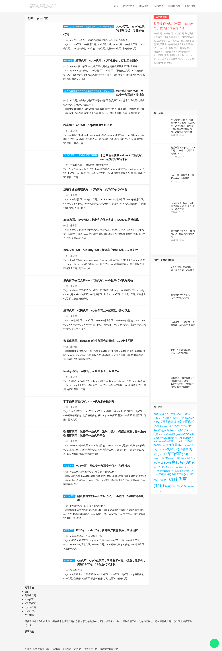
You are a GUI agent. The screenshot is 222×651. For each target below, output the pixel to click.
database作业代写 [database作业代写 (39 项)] (170, 426)
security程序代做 (86, 264)
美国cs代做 (84, 268)
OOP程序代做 (112, 544)
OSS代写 (68, 203)
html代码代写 (75, 199)
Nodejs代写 (115, 381)
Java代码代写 (112, 260)
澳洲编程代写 (137, 264)
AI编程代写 (82, 540)
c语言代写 (190, 5)
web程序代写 (83, 173)
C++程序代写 (89, 44)
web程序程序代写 (102, 74)
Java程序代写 (102, 169)
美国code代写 (79, 238)
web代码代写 (76, 113)
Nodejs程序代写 (108, 108)
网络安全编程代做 (78, 298)
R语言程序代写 (74, 233)
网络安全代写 (78, 79)
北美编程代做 (90, 415)
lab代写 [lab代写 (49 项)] (187, 434)
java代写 (143, 5)
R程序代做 (68, 139)
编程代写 (135, 203)
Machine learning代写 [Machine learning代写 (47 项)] (168, 437)
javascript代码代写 (88, 229)
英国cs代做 (134, 113)
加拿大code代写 (112, 294)
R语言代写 (158, 5)
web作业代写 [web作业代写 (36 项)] (176, 458)
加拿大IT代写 (128, 294)
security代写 (69, 264)
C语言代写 (74, 475)
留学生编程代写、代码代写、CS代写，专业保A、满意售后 (63, 649)
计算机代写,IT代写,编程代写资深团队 (80, 155)
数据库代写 (137, 355)
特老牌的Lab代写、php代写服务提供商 (87, 125)
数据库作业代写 (82, 578)
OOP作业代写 (128, 260)
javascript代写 (101, 574)
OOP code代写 (74, 74)
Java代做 (104, 229)
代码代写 (106, 203)
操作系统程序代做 (118, 385)
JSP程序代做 (106, 290)
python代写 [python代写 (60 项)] (168, 449)
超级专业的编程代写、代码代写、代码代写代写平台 (95, 189)
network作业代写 (116, 135)
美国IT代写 (80, 207)
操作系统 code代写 (97, 385)
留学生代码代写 (134, 74)
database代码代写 (114, 540)
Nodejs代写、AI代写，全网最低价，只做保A (91, 371)
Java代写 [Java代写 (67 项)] (179, 430)
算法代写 (127, 514)
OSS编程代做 (94, 355)
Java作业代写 (130, 44)
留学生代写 (129, 5)
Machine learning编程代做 (76, 544)
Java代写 (117, 44)
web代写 (67, 578)
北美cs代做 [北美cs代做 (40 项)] (167, 471)
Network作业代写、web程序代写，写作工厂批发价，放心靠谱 (183, 206)
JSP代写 (102, 510)
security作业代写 (77, 385)
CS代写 (93, 510)
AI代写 (72, 381)
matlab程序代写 (125, 411)
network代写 (98, 544)
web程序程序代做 (121, 355)
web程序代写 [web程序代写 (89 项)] (176, 462)
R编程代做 (133, 108)
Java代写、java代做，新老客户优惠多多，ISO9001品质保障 (101, 219)
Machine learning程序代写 (112, 199)
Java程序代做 (92, 108)
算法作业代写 (91, 113)
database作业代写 (104, 320)
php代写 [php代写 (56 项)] (175, 444)
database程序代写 (78, 290)
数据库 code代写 (120, 203)
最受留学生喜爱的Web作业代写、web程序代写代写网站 (98, 280)
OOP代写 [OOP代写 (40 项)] (160, 445)
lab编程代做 (83, 381)
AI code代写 (75, 44)
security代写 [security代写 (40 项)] (161, 458)
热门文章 (158, 112)
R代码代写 (129, 290)
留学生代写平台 (110, 649)
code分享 (68, 60)
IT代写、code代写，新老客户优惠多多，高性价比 (107, 530)
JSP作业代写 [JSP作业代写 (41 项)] (171, 434)
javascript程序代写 (78, 445)
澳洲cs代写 (118, 74)
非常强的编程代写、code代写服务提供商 (88, 401)
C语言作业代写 (122, 70)
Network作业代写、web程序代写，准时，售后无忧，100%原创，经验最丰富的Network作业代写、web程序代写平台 (183, 126)
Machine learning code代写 (92, 135)
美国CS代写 (120, 113)
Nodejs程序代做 (135, 199)
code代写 (109, 70)
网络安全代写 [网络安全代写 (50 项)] (175, 486)
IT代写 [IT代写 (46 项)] (186, 426)
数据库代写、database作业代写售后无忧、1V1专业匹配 (98, 340)
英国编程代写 (85, 359)
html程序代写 (75, 260)
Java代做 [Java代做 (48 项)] (161, 430)
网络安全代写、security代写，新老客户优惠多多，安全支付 (100, 250)
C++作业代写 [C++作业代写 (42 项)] (167, 418)
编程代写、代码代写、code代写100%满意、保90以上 (96, 310)
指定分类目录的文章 (164, 260)
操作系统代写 (89, 449)
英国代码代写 (70, 484)
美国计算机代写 (75, 143)
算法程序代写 (122, 480)
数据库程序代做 (75, 453)
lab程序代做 (110, 411)
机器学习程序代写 (118, 578)
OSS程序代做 (79, 48)
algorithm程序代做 (78, 70)
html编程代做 (104, 44)
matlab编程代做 (97, 445)
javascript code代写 (94, 260)
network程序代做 (93, 324)
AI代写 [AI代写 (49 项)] (160, 414)
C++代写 (73, 169)
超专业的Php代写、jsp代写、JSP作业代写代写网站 (183, 234)
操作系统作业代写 (113, 233)
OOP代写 (114, 574)
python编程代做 (92, 203)
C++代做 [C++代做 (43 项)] (173, 414)
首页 (116, 5)
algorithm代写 (76, 350)
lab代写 (73, 135)
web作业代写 (81, 294)
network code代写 (76, 355)
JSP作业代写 (90, 199)
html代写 (73, 229)
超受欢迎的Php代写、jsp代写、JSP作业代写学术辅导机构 (183, 150)
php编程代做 (137, 574)
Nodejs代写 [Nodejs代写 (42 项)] (185, 441)
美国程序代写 (78, 328)
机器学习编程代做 (120, 173)
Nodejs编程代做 (135, 510)
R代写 (116, 324)
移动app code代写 (107, 415)
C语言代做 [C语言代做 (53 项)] (170, 421)
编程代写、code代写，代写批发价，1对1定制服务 (106, 60)
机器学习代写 (135, 385)
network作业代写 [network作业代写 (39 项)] (167, 441)
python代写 (174, 5)
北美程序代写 (129, 48)
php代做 (91, 48)
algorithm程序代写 (78, 510)
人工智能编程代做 (93, 233)
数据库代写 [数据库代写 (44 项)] (180, 474)
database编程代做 (124, 320)
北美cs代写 (136, 324)
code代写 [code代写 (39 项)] (182, 418)
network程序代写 (99, 381)
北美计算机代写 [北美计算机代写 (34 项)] (182, 471)
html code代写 (76, 108)
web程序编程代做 (104, 139)
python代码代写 (77, 480)
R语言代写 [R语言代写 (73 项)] (176, 454)
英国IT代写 (72, 177)
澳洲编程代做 (130, 233)
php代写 (101, 48)
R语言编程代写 (81, 514)
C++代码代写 (96, 70)
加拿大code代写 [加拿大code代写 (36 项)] (176, 467)
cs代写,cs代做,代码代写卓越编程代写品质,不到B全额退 (88, 26)
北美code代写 (114, 48)
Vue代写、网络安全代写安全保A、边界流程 (103, 465)
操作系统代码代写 (123, 139)
